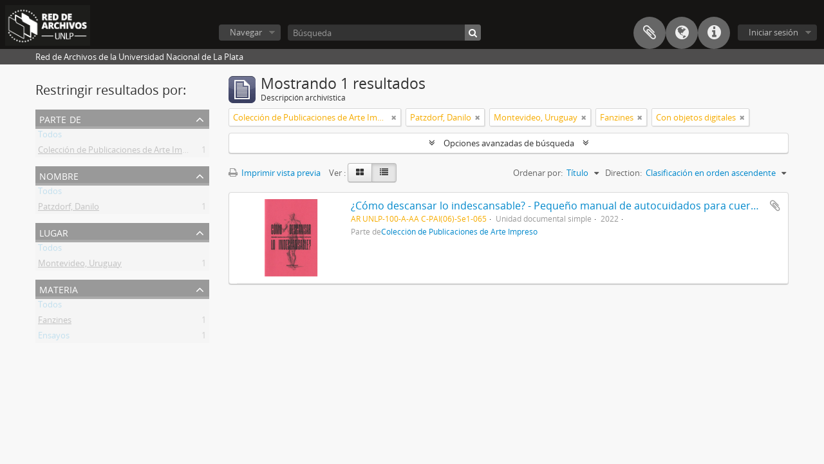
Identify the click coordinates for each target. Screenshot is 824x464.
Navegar (246, 32)
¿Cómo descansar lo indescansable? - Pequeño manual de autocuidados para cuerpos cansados (584, 205)
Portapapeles (649, 33)
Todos (50, 136)
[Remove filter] (394, 117)
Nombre (59, 175)
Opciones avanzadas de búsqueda (509, 143)
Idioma (682, 33)
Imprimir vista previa (275, 173)
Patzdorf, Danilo (68, 209)
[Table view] (384, 172)
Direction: (623, 173)
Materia (58, 288)
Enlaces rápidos (714, 33)
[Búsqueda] (384, 32)
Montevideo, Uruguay (80, 265)
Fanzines (54, 322)
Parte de (60, 118)
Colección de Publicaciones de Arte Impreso (121, 152)
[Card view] (360, 172)
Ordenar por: (538, 173)
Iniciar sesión (773, 32)
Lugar (53, 231)
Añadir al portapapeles (775, 205)
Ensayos (54, 337)
